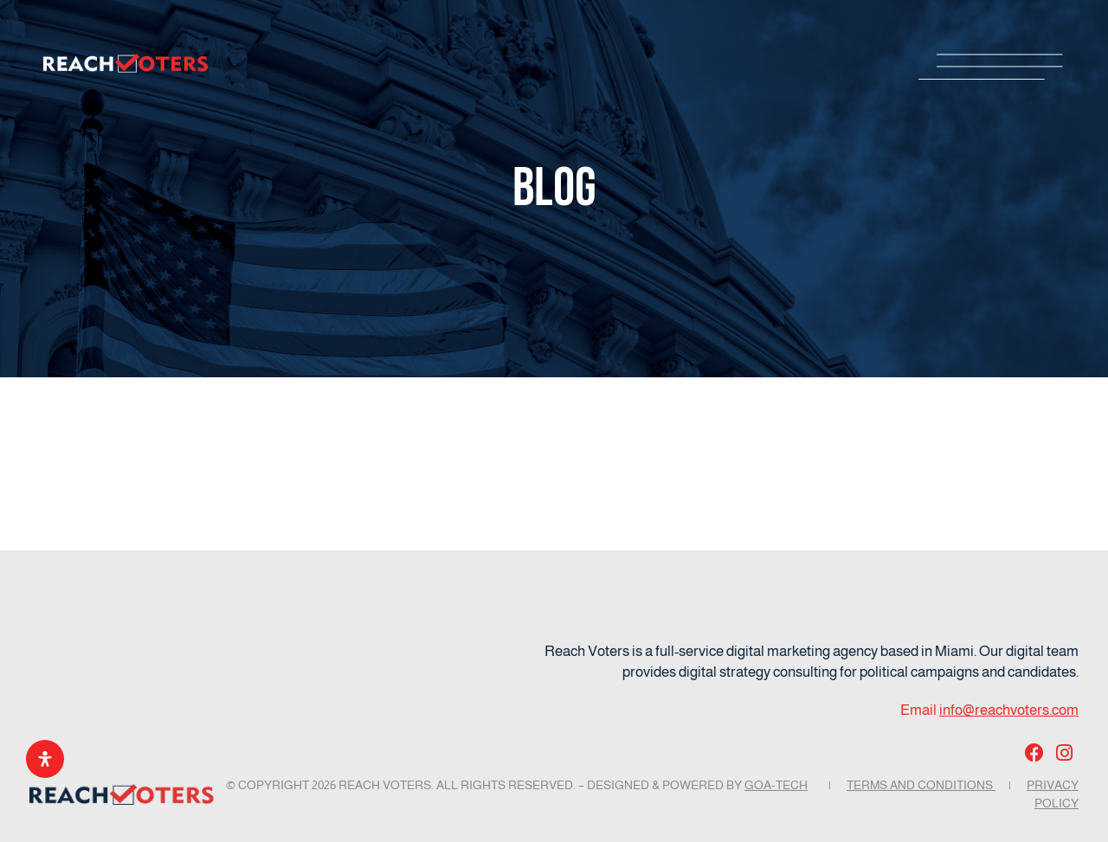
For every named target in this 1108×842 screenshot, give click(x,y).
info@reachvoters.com (1009, 710)
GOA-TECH (776, 785)
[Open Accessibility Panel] (45, 759)
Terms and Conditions (921, 785)
